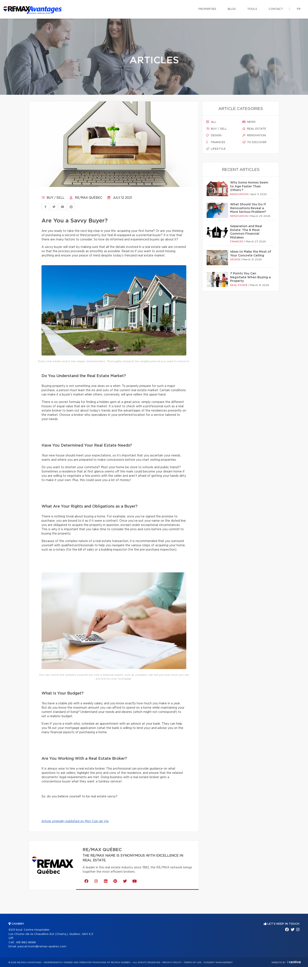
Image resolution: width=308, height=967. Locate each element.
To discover (254, 142)
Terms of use (192, 962)
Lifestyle (216, 148)
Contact (276, 9)
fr (299, 9)
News (249, 121)
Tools (252, 9)
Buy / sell (52, 197)
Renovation (254, 135)
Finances (215, 142)
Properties (207, 9)
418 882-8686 (26, 942)
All (211, 121)
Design (213, 135)
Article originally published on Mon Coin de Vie (75, 821)
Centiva (294, 962)
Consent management (218, 962)
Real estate (254, 128)
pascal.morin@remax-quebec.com (42, 946)
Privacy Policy (172, 962)
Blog (232, 9)
